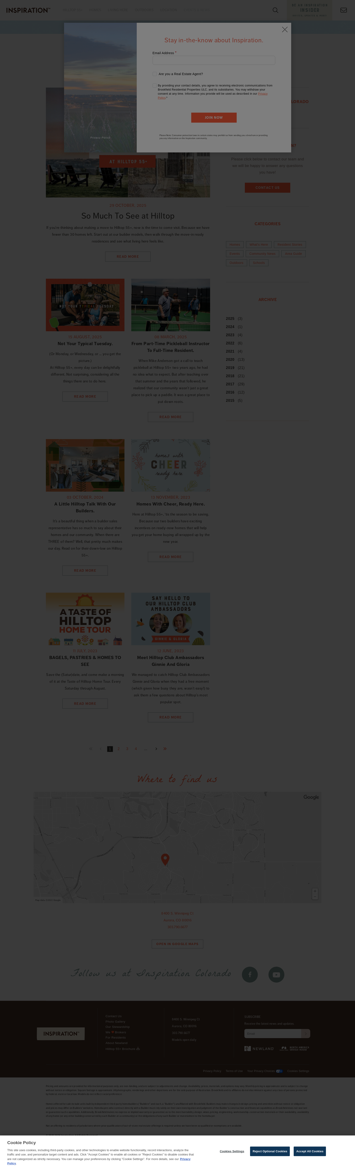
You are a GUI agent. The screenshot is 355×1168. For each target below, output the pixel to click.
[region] (177, 1151)
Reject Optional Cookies (270, 1151)
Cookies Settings (232, 1151)
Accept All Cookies (309, 1151)
